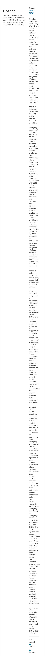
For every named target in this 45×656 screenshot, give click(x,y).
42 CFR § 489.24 (32, 12)
